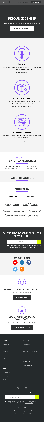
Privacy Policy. (31, 247)
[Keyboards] (16, 204)
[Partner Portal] (26, 355)
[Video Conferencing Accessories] (15, 215)
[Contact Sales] (36, 7)
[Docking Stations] (35, 211)
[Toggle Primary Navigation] (42, 2)
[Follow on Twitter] (22, 388)
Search (38, 2)
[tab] (12, 195)
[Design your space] (23, 7)
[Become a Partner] (27, 348)
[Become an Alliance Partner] (30, 351)
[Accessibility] (6, 379)
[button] (7, 7)
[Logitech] (12, 2)
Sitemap (28, 416)
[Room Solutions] (33, 215)
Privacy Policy (27, 413)
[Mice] (8, 204)
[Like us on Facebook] (18, 388)
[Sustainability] (6, 372)
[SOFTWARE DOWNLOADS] (22, 327)
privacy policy (29, 403)
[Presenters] (34, 204)
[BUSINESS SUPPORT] (22, 297)
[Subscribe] (39, 242)
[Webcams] (7, 211)
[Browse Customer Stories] (22, 141)
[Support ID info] (31, 393)
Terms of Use (17, 413)
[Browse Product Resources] (22, 107)
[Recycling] (5, 376)
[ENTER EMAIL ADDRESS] (22, 242)
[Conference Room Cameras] (29, 208)
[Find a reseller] (26, 344)
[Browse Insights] (21, 72)
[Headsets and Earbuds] (19, 211)
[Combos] (25, 204)
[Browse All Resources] (22, 28)
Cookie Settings (19, 416)
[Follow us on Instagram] (26, 388)
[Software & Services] (22, 219)
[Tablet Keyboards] (12, 208)
